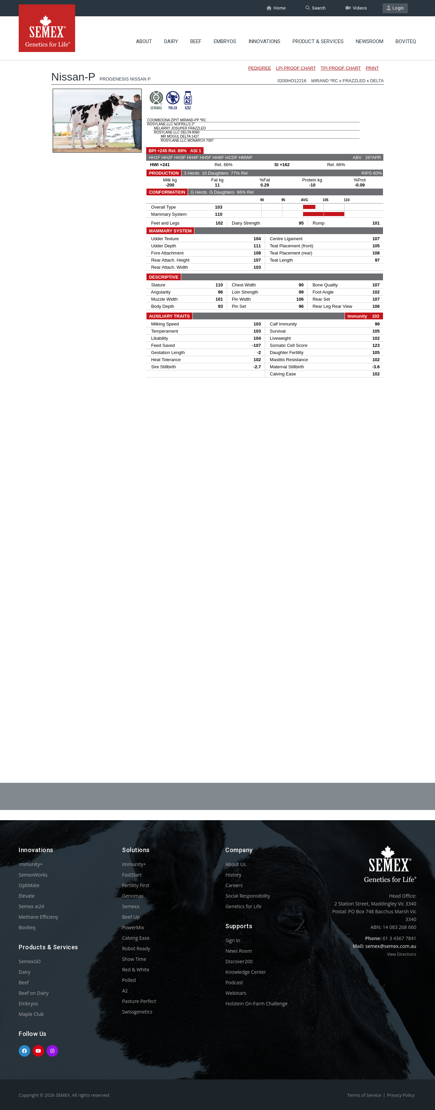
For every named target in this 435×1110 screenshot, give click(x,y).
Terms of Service (364, 1095)
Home (275, 8)
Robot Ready (136, 948)
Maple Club (31, 1014)
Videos (356, 8)
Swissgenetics (137, 1011)
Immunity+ (31, 864)
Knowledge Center (245, 972)
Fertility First (135, 885)
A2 (125, 990)
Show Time (134, 959)
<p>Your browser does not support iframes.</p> (217, 400)
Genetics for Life (243, 906)
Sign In (232, 940)
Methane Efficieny (38, 917)
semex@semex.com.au (390, 946)
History (233, 874)
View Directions (401, 954)
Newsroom (369, 36)
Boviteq (406, 36)
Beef (196, 36)
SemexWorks (33, 874)
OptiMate (29, 885)
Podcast (234, 982)
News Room (238, 951)
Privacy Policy (401, 1095)
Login (395, 8)
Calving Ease (136, 938)
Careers (233, 885)
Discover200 (239, 961)
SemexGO (30, 961)
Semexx (130, 906)
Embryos (225, 36)
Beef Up (131, 917)
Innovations (264, 36)
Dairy (171, 36)
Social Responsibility (247, 896)
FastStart (132, 874)
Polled (129, 980)
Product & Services (318, 36)
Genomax (132, 896)
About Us (235, 864)
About (144, 36)
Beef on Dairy (34, 993)
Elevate (27, 896)
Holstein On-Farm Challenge (256, 1003)
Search (316, 8)
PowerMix (133, 927)
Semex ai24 (31, 906)
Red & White (135, 969)
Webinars (235, 993)
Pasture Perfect (139, 1001)
